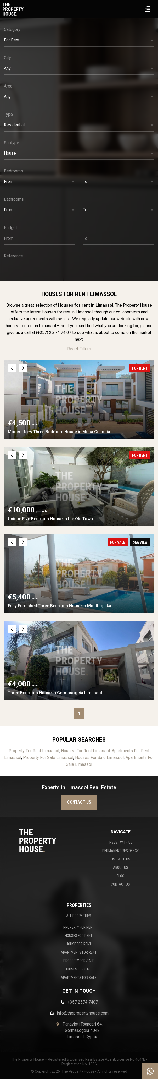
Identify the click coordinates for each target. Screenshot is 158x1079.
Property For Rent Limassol (34, 750)
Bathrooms (14, 199)
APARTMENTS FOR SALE (79, 977)
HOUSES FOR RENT (78, 936)
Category (12, 29)
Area (8, 86)
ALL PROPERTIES (78, 916)
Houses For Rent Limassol (85, 750)
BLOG (120, 876)
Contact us (79, 802)
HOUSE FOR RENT (78, 944)
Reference (13, 255)
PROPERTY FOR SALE (78, 961)
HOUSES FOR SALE (78, 969)
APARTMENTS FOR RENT (79, 952)
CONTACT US (120, 884)
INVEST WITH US (121, 842)
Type (8, 114)
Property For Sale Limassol (48, 757)
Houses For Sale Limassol (99, 757)
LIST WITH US (120, 859)
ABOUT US (120, 867)
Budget (10, 227)
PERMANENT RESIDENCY (120, 851)
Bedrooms (13, 171)
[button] (79, 40)
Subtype (11, 142)
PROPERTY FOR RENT (78, 927)
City (7, 57)
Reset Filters (79, 348)
